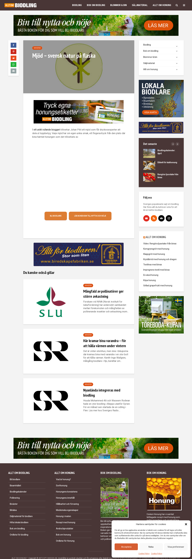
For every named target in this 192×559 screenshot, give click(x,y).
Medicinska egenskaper (67, 504)
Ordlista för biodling (19, 529)
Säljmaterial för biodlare (21, 510)
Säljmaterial (140, 5)
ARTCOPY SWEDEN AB (48, 552)
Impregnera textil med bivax (156, 270)
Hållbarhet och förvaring (67, 498)
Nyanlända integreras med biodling (101, 393)
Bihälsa (13, 504)
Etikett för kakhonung (167, 162)
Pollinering (15, 492)
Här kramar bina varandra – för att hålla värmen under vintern (104, 343)
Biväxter (14, 498)
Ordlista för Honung (65, 535)
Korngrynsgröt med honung (156, 249)
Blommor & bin (118, 5)
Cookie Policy (144, 554)
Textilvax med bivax (152, 264)
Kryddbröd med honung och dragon (160, 259)
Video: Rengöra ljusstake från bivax (159, 243)
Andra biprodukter (64, 523)
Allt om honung (162, 5)
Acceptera (126, 547)
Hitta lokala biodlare (19, 516)
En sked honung (150, 275)
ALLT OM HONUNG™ (20, 552)
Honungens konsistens (66, 486)
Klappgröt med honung (154, 254)
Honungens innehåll (65, 492)
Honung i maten (63, 510)
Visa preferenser (176, 547)
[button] (186, 524)
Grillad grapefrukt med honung (157, 285)
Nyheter (37, 48)
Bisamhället (15, 480)
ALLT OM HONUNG (156, 237)
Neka (150, 547)
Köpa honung (149, 280)
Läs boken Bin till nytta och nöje (90, 216)
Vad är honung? (63, 473)
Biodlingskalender (18, 486)
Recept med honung (65, 516)
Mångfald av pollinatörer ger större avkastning (103, 294)
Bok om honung (63, 529)
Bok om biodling (96, 5)
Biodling (77, 5)
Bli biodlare (56, 216)
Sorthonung (61, 480)
